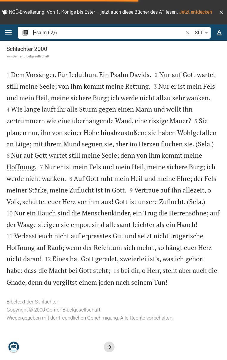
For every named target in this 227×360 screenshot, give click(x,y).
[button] (221, 12)
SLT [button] (202, 32)
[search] (109, 32)
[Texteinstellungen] (219, 33)
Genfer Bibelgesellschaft (30, 56)
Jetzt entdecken (195, 12)
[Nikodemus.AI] (13, 347)
